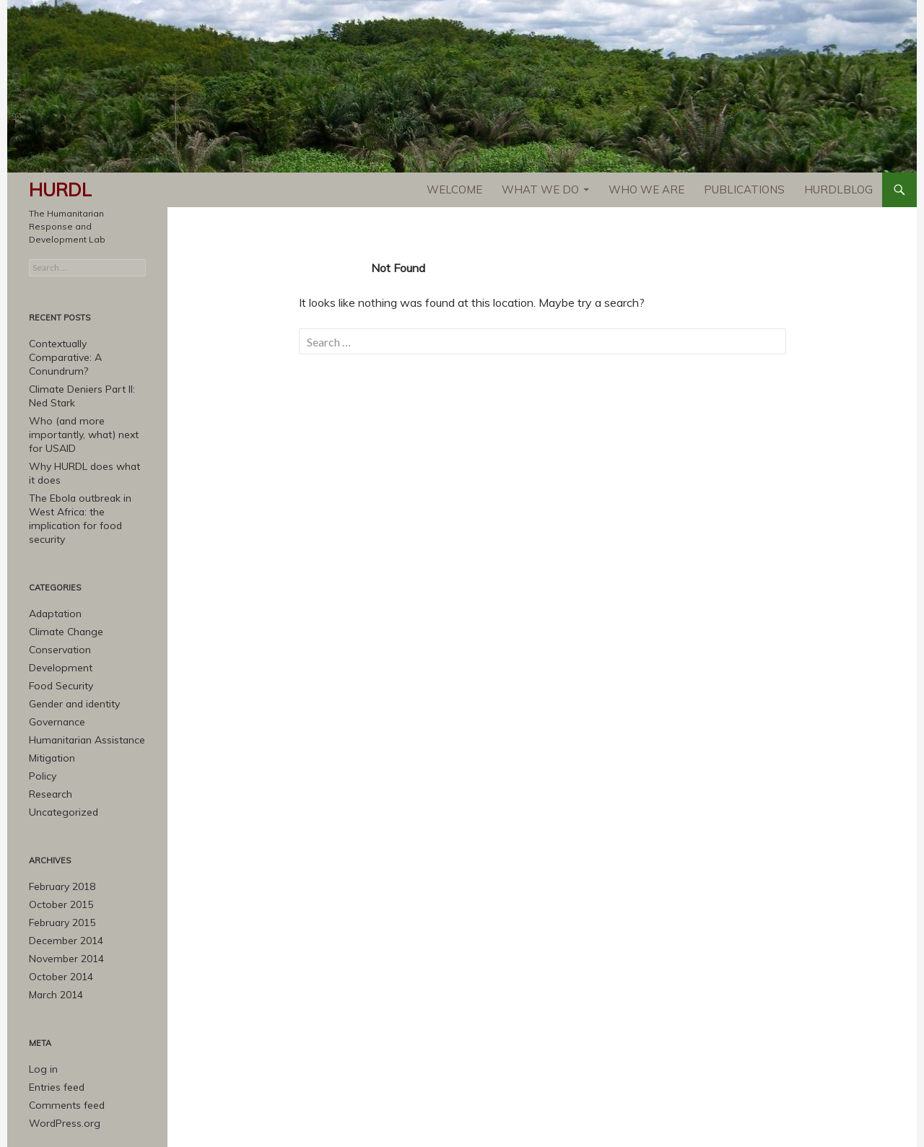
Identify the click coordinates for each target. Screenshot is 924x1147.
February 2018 (59, 841)
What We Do (540, 189)
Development (58, 629)
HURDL (60, 189)
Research (49, 750)
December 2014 (62, 893)
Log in (42, 1018)
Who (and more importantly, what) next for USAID (84, 416)
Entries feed (54, 1036)
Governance (54, 681)
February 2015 (59, 876)
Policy (41, 733)
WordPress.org (61, 1070)
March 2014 (53, 945)
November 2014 (62, 910)
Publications (744, 189)
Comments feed (63, 1053)
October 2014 (57, 928)
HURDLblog (838, 189)
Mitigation (50, 715)
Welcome (454, 189)
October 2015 (57, 858)
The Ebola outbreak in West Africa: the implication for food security (87, 490)
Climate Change (63, 594)
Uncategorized (60, 767)
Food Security (58, 646)
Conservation (57, 611)
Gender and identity (71, 663)
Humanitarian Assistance (82, 698)
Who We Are (646, 189)
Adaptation (53, 577)
